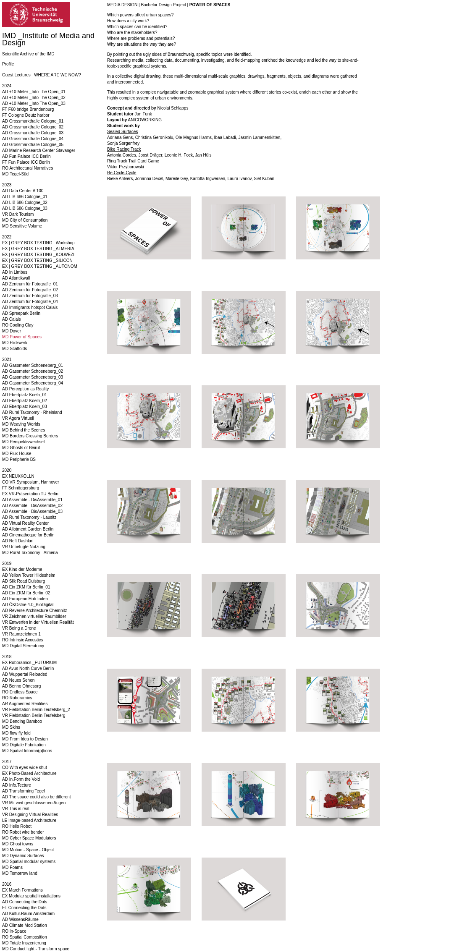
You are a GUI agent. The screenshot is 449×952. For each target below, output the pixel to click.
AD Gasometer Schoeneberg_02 (32, 371)
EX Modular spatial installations (31, 896)
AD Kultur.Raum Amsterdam (28, 913)
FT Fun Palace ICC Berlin (26, 162)
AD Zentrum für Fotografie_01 (30, 284)
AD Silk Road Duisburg (23, 581)
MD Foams (12, 867)
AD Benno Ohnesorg (21, 686)
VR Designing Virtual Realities (30, 814)
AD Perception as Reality (25, 389)
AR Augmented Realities (24, 703)
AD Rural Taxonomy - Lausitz (29, 517)
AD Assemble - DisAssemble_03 (32, 511)
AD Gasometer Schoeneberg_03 (32, 377)
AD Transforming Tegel (23, 791)
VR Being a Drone (19, 628)
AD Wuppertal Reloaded (24, 674)
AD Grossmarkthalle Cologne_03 (32, 133)
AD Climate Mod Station (24, 925)
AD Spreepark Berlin (21, 313)
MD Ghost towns (17, 844)
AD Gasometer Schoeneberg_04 (32, 383)
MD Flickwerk (14, 342)
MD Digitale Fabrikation (24, 745)
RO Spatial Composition (24, 937)
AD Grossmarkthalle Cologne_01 (32, 121)
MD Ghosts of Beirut (21, 447)
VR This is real (15, 808)
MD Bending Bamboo (22, 721)
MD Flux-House (16, 453)
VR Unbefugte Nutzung (23, 546)
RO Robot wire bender (23, 832)
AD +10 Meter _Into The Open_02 (34, 97)
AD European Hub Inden (25, 598)
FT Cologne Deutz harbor (26, 115)
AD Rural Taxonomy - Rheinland (32, 412)
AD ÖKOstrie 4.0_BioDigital (27, 604)
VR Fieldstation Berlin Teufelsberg (33, 715)
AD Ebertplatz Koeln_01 (24, 394)
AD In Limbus (14, 272)
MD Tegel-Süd (15, 174)
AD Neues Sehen (18, 680)
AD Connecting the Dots (24, 902)
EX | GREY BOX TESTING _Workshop (38, 243)
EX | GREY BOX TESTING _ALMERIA (38, 248)
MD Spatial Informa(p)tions (27, 750)
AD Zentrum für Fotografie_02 (30, 290)
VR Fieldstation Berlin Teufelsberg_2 (36, 709)
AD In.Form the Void (21, 779)
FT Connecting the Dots (24, 907)
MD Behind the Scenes (23, 430)
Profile (8, 64)
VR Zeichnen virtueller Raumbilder (34, 616)
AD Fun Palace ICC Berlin (26, 156)
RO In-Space (14, 931)
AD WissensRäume (20, 919)
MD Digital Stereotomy (23, 645)
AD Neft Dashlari (17, 541)
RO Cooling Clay (17, 325)
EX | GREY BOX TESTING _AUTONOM (39, 266)
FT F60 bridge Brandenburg (28, 109)
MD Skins (11, 727)
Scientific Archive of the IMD (28, 54)
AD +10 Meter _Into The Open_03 (34, 103)
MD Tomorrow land (19, 873)
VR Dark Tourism (18, 214)
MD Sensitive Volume (22, 226)
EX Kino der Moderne (22, 569)
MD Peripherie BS (19, 459)
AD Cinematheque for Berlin (28, 535)
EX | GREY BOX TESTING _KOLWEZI (38, 254)
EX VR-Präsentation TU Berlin (30, 494)
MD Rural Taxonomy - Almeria (30, 552)
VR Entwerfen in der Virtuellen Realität (38, 622)
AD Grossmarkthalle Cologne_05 (32, 144)
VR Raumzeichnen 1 (21, 634)
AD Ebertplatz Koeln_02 (24, 400)
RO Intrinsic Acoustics (22, 640)
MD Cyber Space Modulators (29, 838)
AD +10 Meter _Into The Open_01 (34, 91)
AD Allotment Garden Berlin (27, 529)
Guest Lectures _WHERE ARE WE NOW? (41, 75)
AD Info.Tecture (16, 785)
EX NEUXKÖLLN (18, 476)
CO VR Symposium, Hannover (30, 482)
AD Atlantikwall (16, 278)
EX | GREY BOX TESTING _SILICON (37, 260)
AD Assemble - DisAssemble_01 (32, 499)
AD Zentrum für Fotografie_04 (30, 301)
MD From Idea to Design (25, 739)
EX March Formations (22, 890)
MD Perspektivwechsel (23, 441)
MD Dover (11, 331)
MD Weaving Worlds (21, 424)
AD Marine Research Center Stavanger (38, 150)
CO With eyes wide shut (24, 767)
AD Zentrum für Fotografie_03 (30, 295)
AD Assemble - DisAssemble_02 (32, 505)
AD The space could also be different (36, 797)
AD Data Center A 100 (22, 190)
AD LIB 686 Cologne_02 (24, 202)
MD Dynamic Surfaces (23, 855)
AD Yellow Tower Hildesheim (28, 575)
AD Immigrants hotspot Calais (30, 307)
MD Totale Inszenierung (24, 943)
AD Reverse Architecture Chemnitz (34, 610)
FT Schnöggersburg (20, 488)
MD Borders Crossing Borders (30, 436)
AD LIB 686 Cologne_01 (24, 196)
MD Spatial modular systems (28, 861)
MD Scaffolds (14, 348)
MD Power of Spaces (22, 337)
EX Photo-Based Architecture (29, 773)
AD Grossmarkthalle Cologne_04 (32, 138)
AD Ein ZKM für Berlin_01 (26, 587)
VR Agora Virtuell (18, 418)
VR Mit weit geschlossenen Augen (34, 802)
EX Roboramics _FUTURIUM (29, 662)
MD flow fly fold (16, 733)
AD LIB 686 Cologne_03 (24, 208)
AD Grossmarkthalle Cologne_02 (32, 127)
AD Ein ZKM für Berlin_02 (26, 593)
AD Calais (11, 319)
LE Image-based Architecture (29, 820)
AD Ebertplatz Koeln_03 (24, 406)
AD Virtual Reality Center (25, 523)
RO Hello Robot (17, 826)
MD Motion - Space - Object (28, 849)
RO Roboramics (17, 698)
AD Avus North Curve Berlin (28, 668)
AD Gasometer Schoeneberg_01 (32, 365)
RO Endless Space (20, 692)
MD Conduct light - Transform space (35, 949)
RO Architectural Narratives (27, 168)
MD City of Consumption (24, 220)
